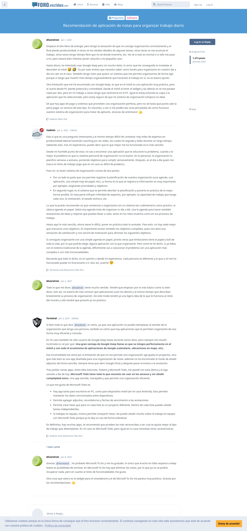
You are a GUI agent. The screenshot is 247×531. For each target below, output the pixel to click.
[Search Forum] (170, 4)
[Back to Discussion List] (4, 4)
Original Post (197, 51)
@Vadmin (77, 287)
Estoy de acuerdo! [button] (229, 523)
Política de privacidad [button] (58, 525)
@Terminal (62, 463)
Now (192, 109)
